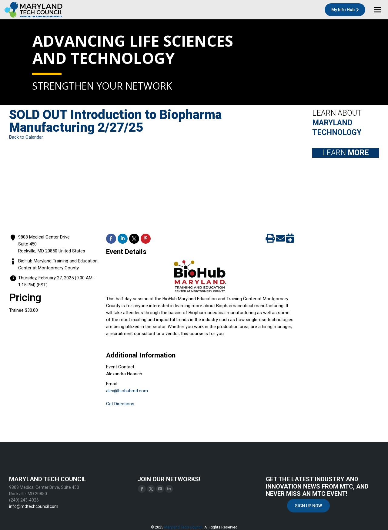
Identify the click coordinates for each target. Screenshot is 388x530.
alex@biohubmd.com (127, 390)
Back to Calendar (26, 137)
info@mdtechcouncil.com (33, 506)
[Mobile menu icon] (377, 10)
